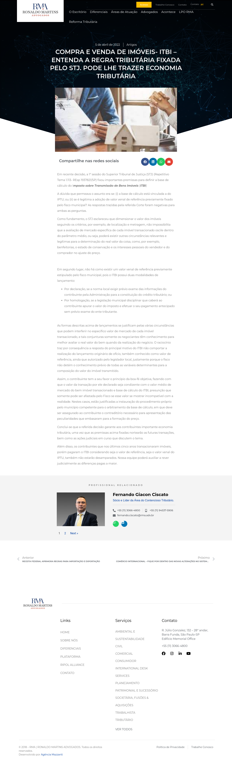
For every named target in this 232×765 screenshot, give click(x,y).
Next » (74, 533)
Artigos (132, 44)
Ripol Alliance (72, 665)
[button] (212, 5)
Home (64, 632)
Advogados (149, 12)
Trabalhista (125, 712)
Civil (119, 646)
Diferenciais (99, 12)
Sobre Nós (69, 640)
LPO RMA (186, 12)
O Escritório (77, 12)
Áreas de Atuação (124, 12)
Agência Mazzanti (52, 754)
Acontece (168, 12)
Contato (67, 673)
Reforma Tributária (83, 22)
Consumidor (125, 661)
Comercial (124, 653)
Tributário (124, 720)
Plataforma (70, 656)
